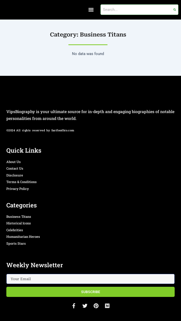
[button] (91, 10)
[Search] (174, 10)
